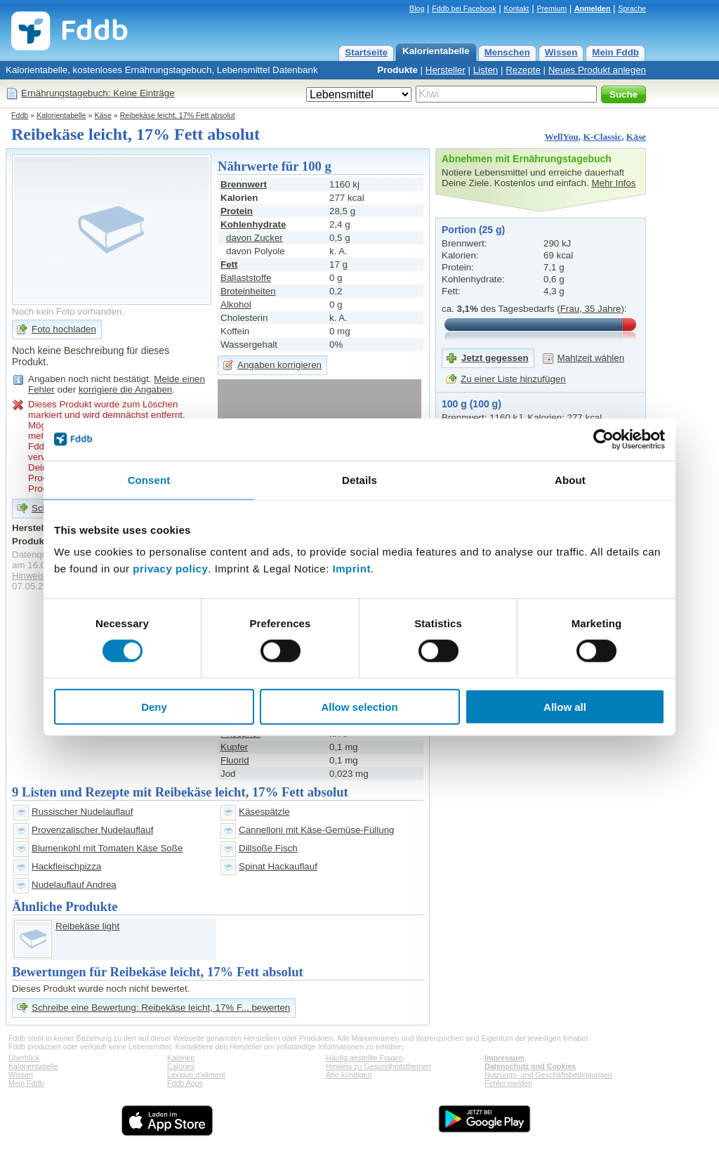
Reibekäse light (87, 926)
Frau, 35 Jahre (590, 308)
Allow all (564, 707)
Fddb (19, 115)
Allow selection (359, 707)
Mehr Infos (613, 183)
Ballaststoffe (245, 278)
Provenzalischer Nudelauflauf (92, 830)
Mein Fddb (615, 52)
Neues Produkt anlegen (597, 70)
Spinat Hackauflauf (278, 866)
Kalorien (180, 1058)
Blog (416, 8)
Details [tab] (359, 479)
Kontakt (516, 8)
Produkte (397, 70)
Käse (103, 115)
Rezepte (523, 70)
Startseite (366, 52)
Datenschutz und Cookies (530, 1066)
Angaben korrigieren (279, 365)
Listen (486, 70)
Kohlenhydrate (253, 224)
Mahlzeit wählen (591, 358)
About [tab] (570, 479)
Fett (228, 264)
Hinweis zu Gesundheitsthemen (378, 1066)
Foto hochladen (64, 329)
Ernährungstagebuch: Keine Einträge (98, 93)
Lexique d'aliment (196, 1074)
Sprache (632, 8)
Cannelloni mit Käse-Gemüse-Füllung (317, 830)
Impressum (504, 1058)
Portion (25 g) (473, 229)
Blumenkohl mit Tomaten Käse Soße (107, 848)
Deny (154, 707)
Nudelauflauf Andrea (74, 884)
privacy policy (170, 569)
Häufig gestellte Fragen (364, 1058)
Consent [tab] (149, 479)
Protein (236, 211)
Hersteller (446, 70)
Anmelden (592, 8)
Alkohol (235, 304)
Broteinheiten (248, 291)
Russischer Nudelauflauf (82, 811)
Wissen (561, 52)
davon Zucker (254, 237)
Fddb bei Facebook (464, 8)
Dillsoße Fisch (268, 848)
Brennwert (243, 184)
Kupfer (234, 747)
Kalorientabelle (436, 51)
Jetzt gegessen (495, 358)
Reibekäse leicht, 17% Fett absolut (177, 115)
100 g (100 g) (471, 403)
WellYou (562, 136)
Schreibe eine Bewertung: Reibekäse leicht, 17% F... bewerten (161, 1007)
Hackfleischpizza (66, 866)
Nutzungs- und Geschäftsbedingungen (548, 1074)
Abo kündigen (348, 1074)
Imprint (352, 569)
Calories (180, 1066)
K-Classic (602, 136)
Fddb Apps (185, 1083)
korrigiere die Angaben (125, 389)
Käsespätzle (264, 811)
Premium (551, 8)
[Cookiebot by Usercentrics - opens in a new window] (603, 439)
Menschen (507, 52)
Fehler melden (508, 1083)
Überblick (23, 1058)
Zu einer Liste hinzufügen (513, 379)
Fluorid (234, 760)
